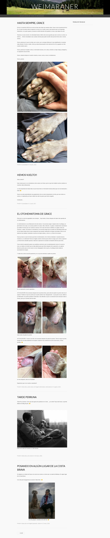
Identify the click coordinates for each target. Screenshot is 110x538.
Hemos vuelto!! (27, 174)
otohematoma (48, 386)
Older (21, 533)
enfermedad (42, 386)
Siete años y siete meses (27, 386)
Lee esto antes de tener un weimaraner (31, 15)
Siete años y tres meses (27, 455)
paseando (35, 523)
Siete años (24, 523)
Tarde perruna (27, 397)
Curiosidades (25, 164)
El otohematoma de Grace (34, 213)
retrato (39, 523)
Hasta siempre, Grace (30, 22)
